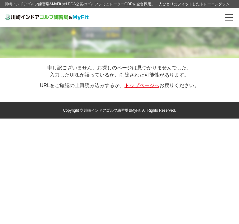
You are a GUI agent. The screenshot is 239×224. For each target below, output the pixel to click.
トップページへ (141, 85)
